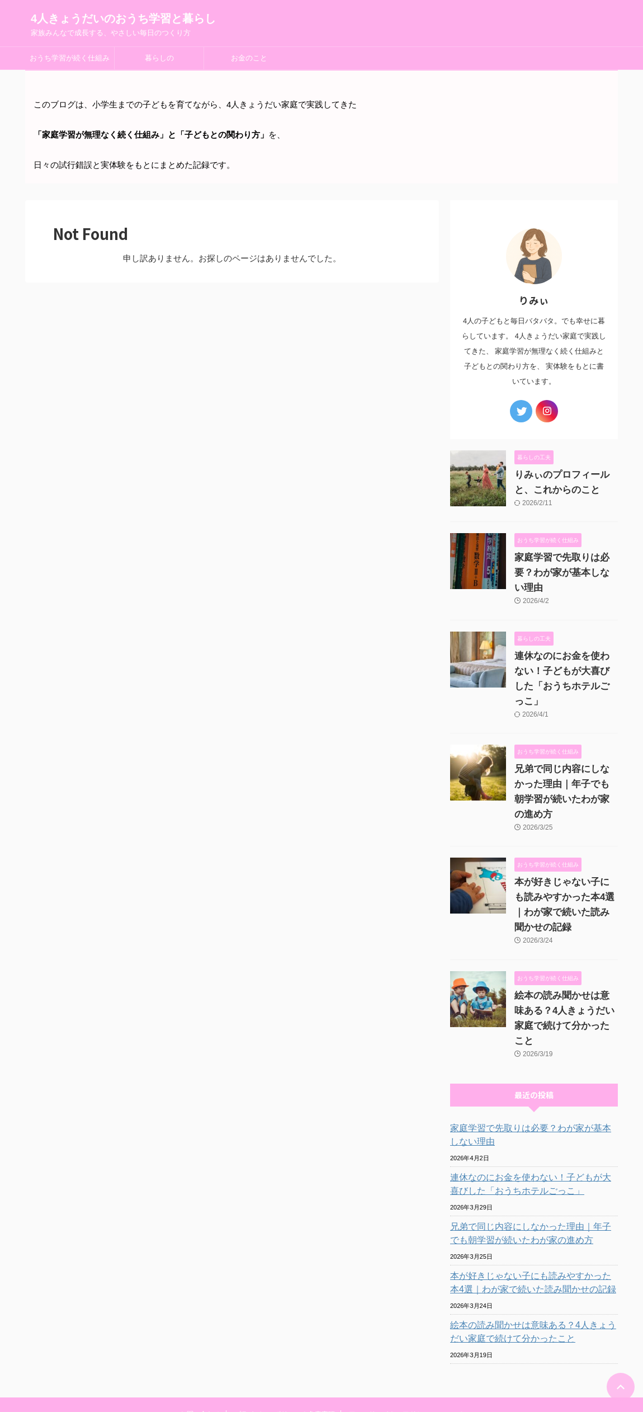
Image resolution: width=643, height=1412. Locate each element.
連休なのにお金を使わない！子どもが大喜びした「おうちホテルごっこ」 (565, 656)
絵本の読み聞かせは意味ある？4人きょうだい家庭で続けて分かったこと (563, 950)
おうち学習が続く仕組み (70, 58)
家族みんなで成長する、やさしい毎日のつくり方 (321, 1379)
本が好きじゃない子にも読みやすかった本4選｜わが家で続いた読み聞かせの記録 (565, 852)
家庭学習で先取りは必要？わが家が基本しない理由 (532, 1059)
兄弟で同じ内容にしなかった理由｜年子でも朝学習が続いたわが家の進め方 (565, 754)
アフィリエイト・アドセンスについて (406, 1339)
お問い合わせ (200, 1339)
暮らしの (159, 58)
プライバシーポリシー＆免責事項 (284, 1339)
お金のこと (249, 58)
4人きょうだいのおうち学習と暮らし (123, 18)
